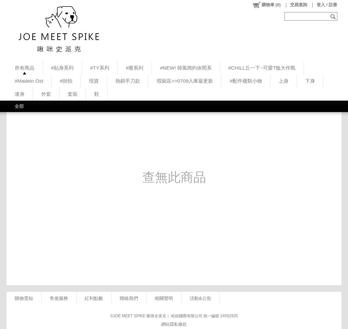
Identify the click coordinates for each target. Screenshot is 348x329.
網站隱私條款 (174, 324)
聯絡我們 (129, 298)
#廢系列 (135, 68)
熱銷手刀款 (127, 81)
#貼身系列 (62, 68)
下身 (310, 81)
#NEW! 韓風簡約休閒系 (186, 68)
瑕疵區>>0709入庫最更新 (185, 81)
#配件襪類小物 (246, 81)
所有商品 (24, 68)
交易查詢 (298, 4)
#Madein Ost (29, 81)
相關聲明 (164, 298)
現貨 (94, 81)
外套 (46, 94)
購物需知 (24, 298)
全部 (19, 106)
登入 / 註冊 (327, 4)
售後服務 (59, 298)
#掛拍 (66, 81)
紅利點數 (94, 298)
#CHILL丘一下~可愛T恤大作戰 (261, 68)
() (266, 5)
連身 (20, 94)
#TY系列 (99, 68)
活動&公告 (200, 298)
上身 (283, 81)
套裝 (73, 94)
